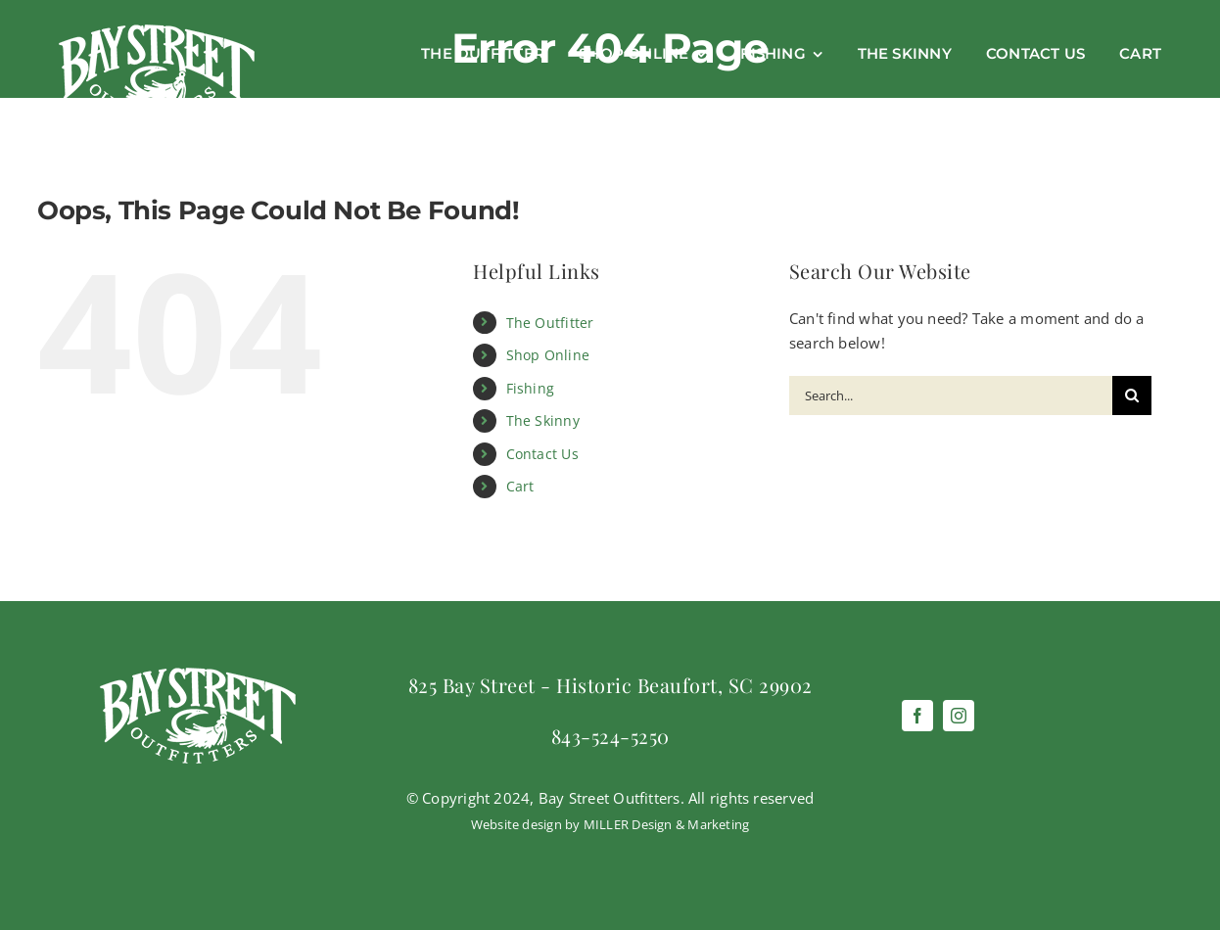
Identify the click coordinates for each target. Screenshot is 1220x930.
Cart (520, 486)
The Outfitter (550, 322)
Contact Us (542, 453)
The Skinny (543, 420)
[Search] (1131, 395)
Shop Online (547, 355)
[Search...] (950, 395)
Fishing (530, 388)
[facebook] (917, 715)
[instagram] (958, 715)
